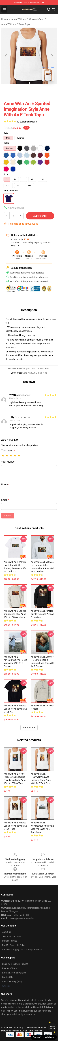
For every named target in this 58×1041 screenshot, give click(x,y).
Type (6, 133)
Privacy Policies (9, 941)
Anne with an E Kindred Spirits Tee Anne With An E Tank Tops (15, 825)
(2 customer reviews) (27, 121)
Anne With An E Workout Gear (27, 19)
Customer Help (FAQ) (12, 981)
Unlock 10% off (52, 1027)
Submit (7, 515)
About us (6, 932)
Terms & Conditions (11, 936)
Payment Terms (9, 968)
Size (6, 174)
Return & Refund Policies (14, 972)
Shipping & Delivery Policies (15, 964)
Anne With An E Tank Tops (15, 24)
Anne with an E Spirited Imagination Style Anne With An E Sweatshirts (15, 614)
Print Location (11, 190)
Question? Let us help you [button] (43, 1037)
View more (29, 727)
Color (6, 143)
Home (4, 19)
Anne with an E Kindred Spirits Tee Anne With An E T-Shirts (15, 708)
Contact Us (7, 977)
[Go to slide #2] (37, 90)
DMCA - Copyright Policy (13, 945)
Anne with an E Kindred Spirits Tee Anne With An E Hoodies (42, 614)
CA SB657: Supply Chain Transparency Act (22, 949)
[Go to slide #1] (21, 90)
